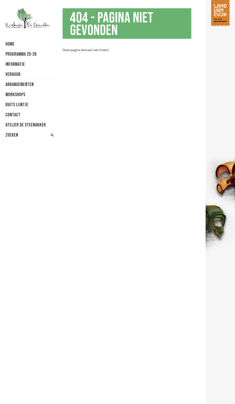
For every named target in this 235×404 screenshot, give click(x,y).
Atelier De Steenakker (26, 125)
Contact (13, 115)
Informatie (15, 64)
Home (10, 44)
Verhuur (13, 74)
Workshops (15, 95)
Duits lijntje (17, 105)
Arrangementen (20, 84)
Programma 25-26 (21, 54)
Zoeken (30, 135)
